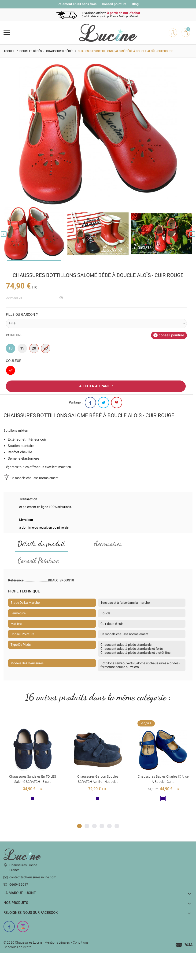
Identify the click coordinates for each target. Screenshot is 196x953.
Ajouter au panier (96, 386)
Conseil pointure (114, 4)
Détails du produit (41, 543)
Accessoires (108, 543)
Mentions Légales (57, 942)
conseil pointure (171, 335)
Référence (16, 580)
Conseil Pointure (38, 560)
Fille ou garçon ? (22, 314)
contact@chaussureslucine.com (32, 877)
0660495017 (18, 884)
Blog (135, 4)
